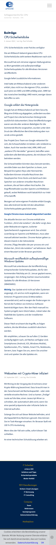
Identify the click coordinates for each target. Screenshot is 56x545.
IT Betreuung (29, 492)
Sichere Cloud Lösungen (29, 489)
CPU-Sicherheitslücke (16, 37)
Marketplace (28, 521)
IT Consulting (29, 495)
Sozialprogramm (29, 512)
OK (42, 542)
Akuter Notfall (28, 478)
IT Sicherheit (28, 465)
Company (28, 501)
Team (29, 505)
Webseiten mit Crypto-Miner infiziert (26, 373)
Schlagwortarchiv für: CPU (16, 14)
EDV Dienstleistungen (28, 485)
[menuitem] (48, 5)
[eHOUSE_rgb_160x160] (23, 5)
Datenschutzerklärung (29, 515)
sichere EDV (28, 469)
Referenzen (29, 508)
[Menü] (48, 5)
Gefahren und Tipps (28, 472)
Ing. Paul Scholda (26, 41)
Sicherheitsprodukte (29, 475)
